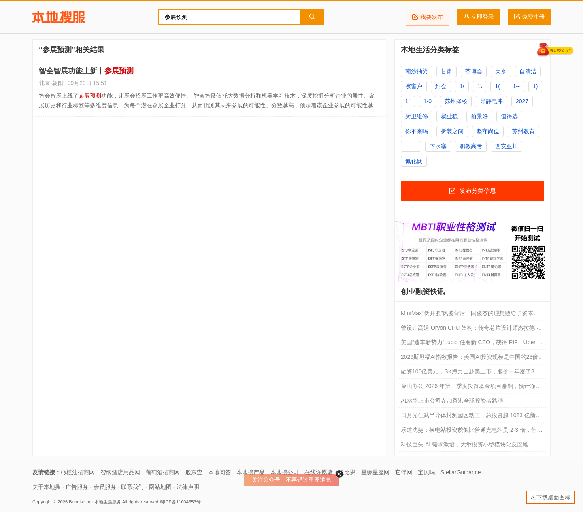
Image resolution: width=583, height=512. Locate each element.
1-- (516, 86)
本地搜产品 (250, 472)
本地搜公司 (284, 472)
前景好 (479, 116)
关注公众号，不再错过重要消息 (291, 479)
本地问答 (219, 472)
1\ (479, 86)
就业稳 (449, 116)
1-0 (427, 101)
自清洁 (527, 71)
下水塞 (438, 146)
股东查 (193, 472)
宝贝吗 (426, 472)
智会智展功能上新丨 (86, 71)
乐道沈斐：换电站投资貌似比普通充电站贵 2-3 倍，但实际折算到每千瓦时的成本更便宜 (472, 432)
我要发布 (427, 17)
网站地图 (160, 487)
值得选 (509, 116)
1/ (462, 86)
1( (497, 86)
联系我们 (132, 487)
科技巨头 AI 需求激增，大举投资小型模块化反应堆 (464, 444)
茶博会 (473, 71)
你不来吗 (416, 131)
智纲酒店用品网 (120, 472)
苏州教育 (523, 131)
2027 (522, 101)
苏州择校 (456, 101)
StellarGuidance (460, 472)
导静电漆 (491, 101)
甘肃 (446, 71)
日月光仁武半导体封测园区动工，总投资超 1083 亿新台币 (471, 417)
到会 (441, 86)
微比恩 (346, 472)
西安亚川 (506, 146)
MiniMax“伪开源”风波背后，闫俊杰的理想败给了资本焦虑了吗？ (470, 315)
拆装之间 (452, 131)
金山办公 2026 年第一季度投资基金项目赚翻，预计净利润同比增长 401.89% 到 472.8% (471, 388)
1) (535, 86)
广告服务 (77, 487)
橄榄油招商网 (78, 472)
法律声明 (188, 487)
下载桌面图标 (550, 497)
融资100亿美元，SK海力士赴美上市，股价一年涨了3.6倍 (470, 373)
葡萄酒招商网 (163, 472)
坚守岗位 (488, 131)
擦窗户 (413, 86)
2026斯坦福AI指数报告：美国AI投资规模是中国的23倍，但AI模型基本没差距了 (472, 359)
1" (408, 101)
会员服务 (105, 487)
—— (411, 146)
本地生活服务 (107, 501)
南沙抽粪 (416, 71)
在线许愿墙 (318, 472)
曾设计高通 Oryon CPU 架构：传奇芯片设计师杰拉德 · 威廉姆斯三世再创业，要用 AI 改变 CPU (469, 329)
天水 (500, 71)
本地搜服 (58, 17)
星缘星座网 (375, 472)
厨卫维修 (416, 116)
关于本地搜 (46, 487)
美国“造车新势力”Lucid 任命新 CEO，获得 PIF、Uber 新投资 (472, 344)
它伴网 (403, 472)
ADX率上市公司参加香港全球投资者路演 (452, 400)
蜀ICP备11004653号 (180, 501)
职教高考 (471, 146)
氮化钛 (413, 161)
